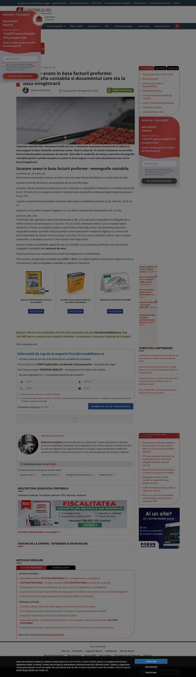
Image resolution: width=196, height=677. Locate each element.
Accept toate (151, 661)
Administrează (151, 667)
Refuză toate (151, 672)
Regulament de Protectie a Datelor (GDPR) (77, 661)
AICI (122, 667)
